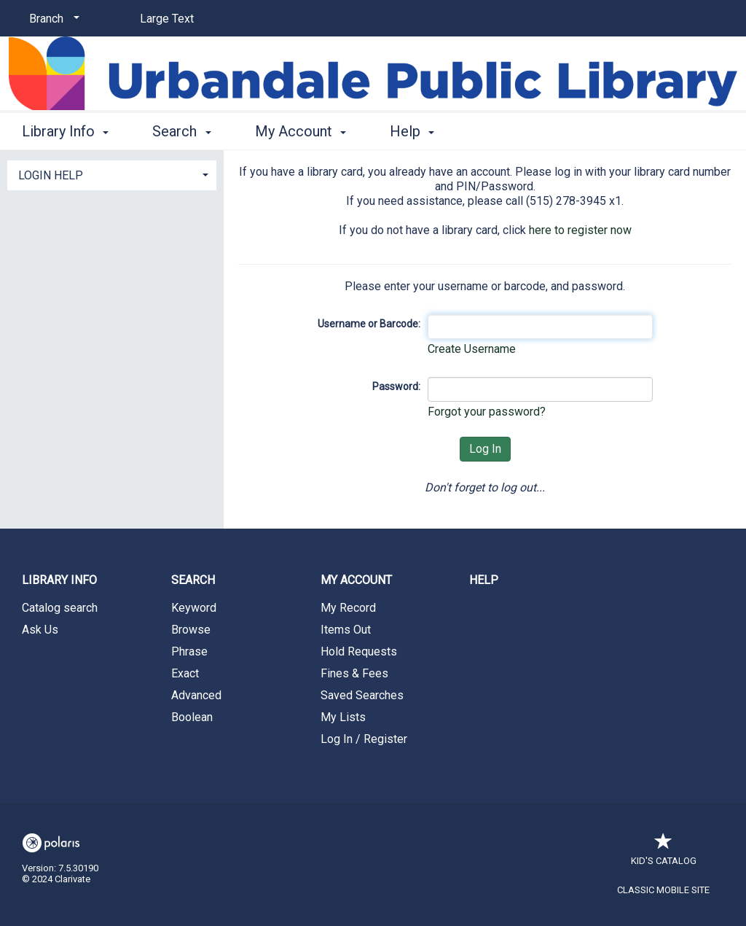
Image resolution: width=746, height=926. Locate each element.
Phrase (189, 651)
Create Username (472, 349)
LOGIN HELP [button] (50, 175)
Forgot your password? (487, 412)
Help (483, 580)
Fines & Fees (354, 673)
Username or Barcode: (369, 324)
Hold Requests (359, 651)
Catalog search (60, 608)
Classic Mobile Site (663, 889)
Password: (396, 386)
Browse (191, 630)
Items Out (346, 630)
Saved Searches (362, 695)
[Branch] (52, 19)
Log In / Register (364, 739)
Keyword (193, 608)
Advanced (196, 695)
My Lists (343, 717)
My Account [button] (300, 131)
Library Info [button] (65, 131)
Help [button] (412, 131)
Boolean (192, 717)
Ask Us (40, 630)
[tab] (111, 173)
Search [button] (181, 131)
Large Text (167, 19)
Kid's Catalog (663, 853)
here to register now (580, 230)
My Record (348, 608)
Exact (185, 673)
